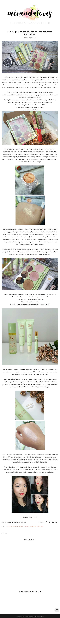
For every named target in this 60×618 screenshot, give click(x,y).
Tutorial (40, 526)
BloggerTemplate (39, 616)
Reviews (26, 526)
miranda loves (25, 616)
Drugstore (17, 526)
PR (22, 526)
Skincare (33, 526)
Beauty (9, 526)
